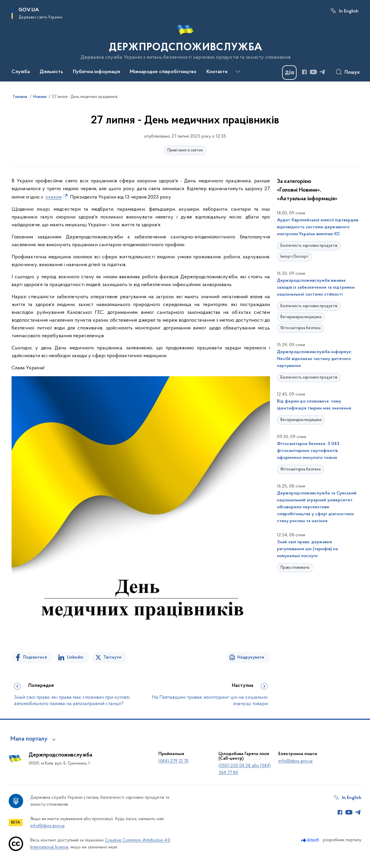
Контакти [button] (216, 72)
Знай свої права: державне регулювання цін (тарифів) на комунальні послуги (307, 549)
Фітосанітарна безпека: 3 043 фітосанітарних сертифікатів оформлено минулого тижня (308, 451)
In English (348, 11)
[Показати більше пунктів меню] (237, 71)
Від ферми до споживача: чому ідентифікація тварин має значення (314, 405)
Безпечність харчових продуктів (308, 246)
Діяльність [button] (51, 72)
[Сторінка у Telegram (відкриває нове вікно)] (322, 71)
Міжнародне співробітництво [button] (163, 72)
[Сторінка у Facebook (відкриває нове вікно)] (304, 71)
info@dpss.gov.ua (295, 761)
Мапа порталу (29, 739)
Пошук (352, 72)
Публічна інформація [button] (96, 72)
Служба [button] (21, 72)
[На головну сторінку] (185, 40)
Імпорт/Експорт (294, 257)
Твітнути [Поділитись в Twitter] (112, 657)
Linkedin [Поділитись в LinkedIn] (75, 657)
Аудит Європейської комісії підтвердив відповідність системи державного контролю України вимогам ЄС (317, 227)
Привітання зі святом (185, 150)
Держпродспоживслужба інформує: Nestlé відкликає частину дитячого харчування (314, 359)
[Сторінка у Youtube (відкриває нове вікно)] (313, 71)
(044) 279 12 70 (173, 761)
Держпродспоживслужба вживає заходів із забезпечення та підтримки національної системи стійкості (316, 287)
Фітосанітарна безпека (300, 328)
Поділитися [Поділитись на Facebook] (35, 657)
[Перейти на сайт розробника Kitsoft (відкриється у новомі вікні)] (310, 840)
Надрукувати (250, 657)
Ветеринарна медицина (300, 317)
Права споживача (294, 568)
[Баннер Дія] (289, 72)
